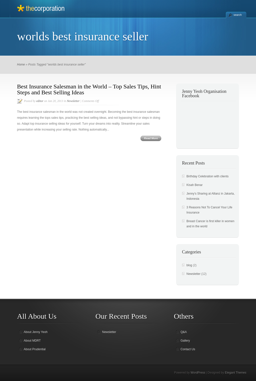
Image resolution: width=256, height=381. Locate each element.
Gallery (185, 340)
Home (21, 64)
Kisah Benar (194, 185)
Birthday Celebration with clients (207, 176)
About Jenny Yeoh (36, 332)
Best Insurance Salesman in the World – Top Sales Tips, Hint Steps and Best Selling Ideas (89, 89)
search (238, 14)
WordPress (198, 372)
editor (39, 101)
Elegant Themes (235, 372)
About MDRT (32, 340)
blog (189, 265)
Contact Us (188, 349)
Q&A (184, 332)
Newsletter (73, 101)
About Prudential (35, 349)
